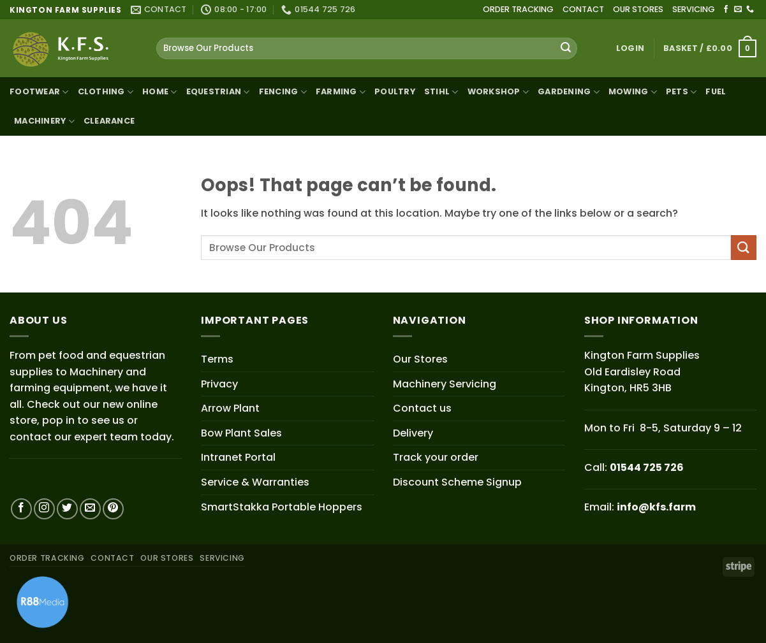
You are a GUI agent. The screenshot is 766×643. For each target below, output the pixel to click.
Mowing (632, 92)
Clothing (106, 92)
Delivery (413, 433)
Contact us (422, 408)
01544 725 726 (647, 467)
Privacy (219, 384)
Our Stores (420, 359)
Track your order (435, 457)
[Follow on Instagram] (44, 508)
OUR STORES (638, 9)
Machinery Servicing (444, 384)
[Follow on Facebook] (726, 9)
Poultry (394, 91)
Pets (681, 92)
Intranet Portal (238, 457)
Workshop (498, 92)
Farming (340, 92)
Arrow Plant (230, 408)
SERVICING (693, 9)
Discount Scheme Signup (457, 482)
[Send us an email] (738, 9)
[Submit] (566, 48)
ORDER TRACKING (518, 9)
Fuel (715, 91)
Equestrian (218, 92)
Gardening (569, 92)
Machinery (44, 121)
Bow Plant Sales (241, 433)
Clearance (109, 120)
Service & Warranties (255, 482)
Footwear (39, 92)
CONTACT (583, 9)
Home (159, 92)
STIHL (441, 92)
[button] (630, 48)
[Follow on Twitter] (67, 508)
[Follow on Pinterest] (113, 508)
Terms (217, 359)
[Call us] (750, 9)
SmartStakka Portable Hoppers (281, 507)
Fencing (283, 92)
